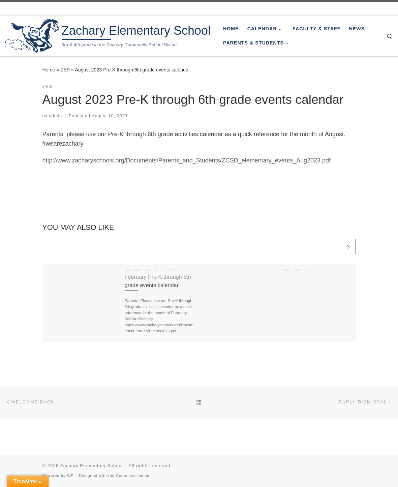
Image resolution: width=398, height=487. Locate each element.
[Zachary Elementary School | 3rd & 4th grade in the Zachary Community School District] (32, 35)
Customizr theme (133, 476)
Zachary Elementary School (91, 465)
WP (70, 476)
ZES (65, 69)
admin (55, 116)
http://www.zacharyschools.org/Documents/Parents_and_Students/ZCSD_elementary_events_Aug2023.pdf (186, 160)
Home (48, 69)
